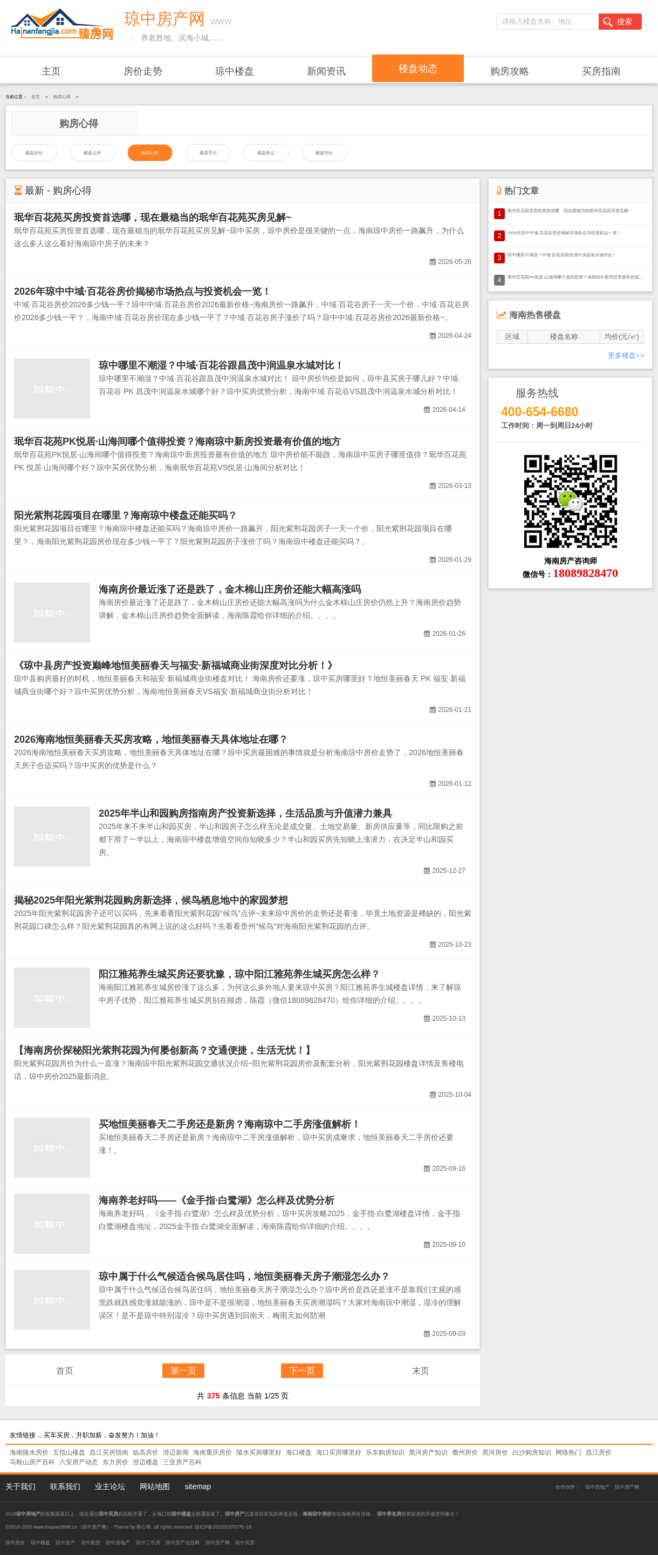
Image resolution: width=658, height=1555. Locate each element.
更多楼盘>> (626, 355)
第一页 (183, 1370)
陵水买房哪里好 (259, 1452)
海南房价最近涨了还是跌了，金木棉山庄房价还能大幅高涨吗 (230, 589)
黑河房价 (495, 1452)
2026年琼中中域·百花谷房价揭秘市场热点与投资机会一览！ (142, 291)
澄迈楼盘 (146, 1462)
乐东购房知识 (385, 1452)
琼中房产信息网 (183, 1542)
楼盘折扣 (34, 153)
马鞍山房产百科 (32, 1462)
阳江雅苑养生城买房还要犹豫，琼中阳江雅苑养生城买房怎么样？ (239, 974)
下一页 (302, 1370)
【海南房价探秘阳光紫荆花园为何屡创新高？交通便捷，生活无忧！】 (164, 1050)
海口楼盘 (299, 1452)
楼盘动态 (418, 68)
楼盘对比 (324, 153)
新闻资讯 (326, 71)
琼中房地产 (597, 1487)
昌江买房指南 (109, 1452)
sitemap (197, 1486)
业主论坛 (110, 1486)
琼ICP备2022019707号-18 (223, 1527)
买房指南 (601, 71)
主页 (51, 71)
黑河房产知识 (428, 1452)
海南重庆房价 (212, 1452)
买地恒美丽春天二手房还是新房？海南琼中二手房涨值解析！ (230, 1124)
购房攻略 (509, 71)
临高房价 (146, 1452)
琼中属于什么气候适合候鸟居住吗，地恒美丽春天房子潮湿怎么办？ (244, 1276)
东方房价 (115, 1462)
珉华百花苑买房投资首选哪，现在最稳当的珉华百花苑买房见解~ (153, 217)
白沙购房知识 (531, 1452)
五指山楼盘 (69, 1452)
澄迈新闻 (176, 1452)
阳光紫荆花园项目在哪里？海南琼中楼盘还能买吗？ (125, 515)
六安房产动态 (78, 1462)
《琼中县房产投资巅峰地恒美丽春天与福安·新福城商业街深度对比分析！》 (175, 665)
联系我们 (65, 1486)
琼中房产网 (627, 1487)
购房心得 (62, 96)
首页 (35, 96)
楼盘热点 (266, 153)
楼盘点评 (92, 153)
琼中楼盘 (234, 71)
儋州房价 (465, 1452)
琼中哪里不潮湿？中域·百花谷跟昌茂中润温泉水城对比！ (221, 365)
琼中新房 (90, 1542)
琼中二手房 (148, 1542)
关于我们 (20, 1486)
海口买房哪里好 (338, 1452)
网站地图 (155, 1486)
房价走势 (143, 71)
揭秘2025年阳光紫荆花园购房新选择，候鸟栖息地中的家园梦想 (151, 900)
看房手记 (208, 153)
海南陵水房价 (29, 1452)
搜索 (617, 22)
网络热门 (568, 1452)
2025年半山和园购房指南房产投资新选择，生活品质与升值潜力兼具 (245, 813)
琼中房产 (65, 1542)
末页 (420, 1370)
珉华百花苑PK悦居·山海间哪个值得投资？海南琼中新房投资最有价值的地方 (177, 441)
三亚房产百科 (182, 1462)
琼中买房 (245, 1542)
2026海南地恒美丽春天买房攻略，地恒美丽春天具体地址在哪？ (151, 739)
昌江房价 (599, 1452)
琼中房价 (15, 1542)
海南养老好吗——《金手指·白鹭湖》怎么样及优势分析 (216, 1200)
